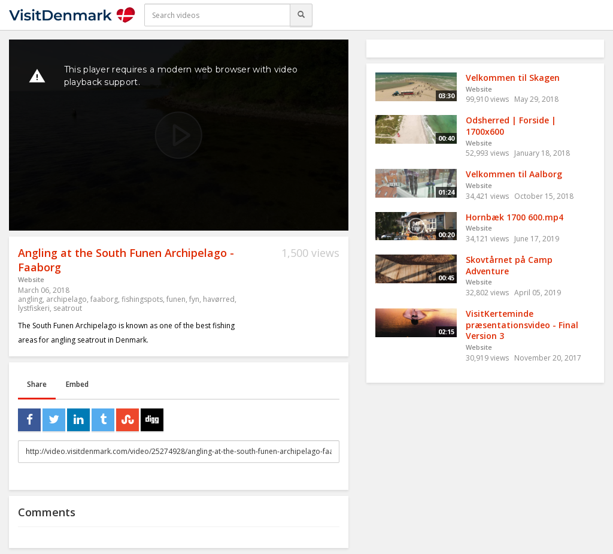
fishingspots (142, 299)
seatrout (67, 308)
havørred (219, 299)
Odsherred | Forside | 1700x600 (511, 125)
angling (30, 299)
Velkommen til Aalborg (514, 174)
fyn (194, 299)
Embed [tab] (77, 384)
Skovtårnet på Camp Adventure (509, 265)
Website (31, 279)
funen (176, 299)
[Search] (301, 15)
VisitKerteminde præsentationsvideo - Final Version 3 (522, 324)
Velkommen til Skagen (513, 77)
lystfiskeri (34, 308)
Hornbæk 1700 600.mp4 (514, 217)
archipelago (66, 299)
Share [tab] (37, 384)
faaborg (104, 299)
